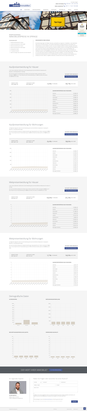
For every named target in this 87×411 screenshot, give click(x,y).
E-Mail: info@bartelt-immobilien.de (16, 398)
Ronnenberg (55, 107)
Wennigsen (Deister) (56, 113)
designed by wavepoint (13, 409)
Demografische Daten (15, 49)
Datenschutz (69, 409)
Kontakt (76, 8)
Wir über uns (62, 8)
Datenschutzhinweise (48, 399)
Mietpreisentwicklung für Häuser (17, 45)
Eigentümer (27, 8)
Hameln (54, 95)
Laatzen (54, 101)
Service (69, 8)
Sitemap (55, 409)
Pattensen (54, 105)
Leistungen (53, 8)
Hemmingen (55, 97)
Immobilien (45, 8)
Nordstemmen (55, 103)
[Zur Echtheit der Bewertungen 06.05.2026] (82, 35)
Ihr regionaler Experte (15, 50)
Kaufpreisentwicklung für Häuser (17, 42)
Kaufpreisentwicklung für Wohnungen (18, 44)
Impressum (75, 409)
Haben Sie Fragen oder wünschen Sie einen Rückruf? (21, 52)
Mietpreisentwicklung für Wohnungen (18, 47)
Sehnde (54, 111)
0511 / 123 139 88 (71, 4)
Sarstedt (54, 109)
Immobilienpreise (36, 8)
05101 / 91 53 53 (72, 2)
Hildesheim (55, 99)
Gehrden (54, 93)
